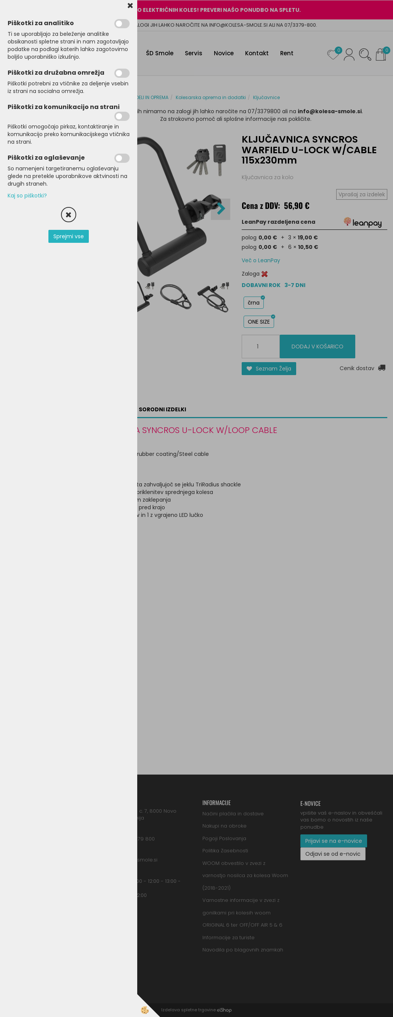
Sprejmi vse (68, 236)
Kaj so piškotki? (27, 195)
